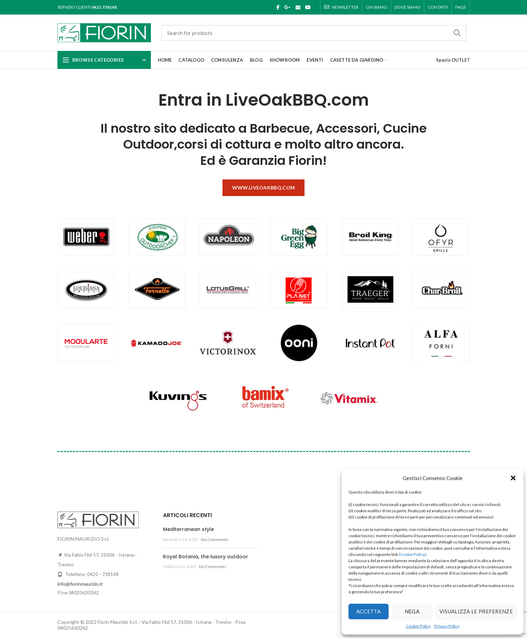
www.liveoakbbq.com (263, 187)
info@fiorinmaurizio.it (80, 584)
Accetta (368, 611)
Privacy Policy (447, 626)
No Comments (214, 539)
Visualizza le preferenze (476, 611)
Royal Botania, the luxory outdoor (205, 556)
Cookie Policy (418, 626)
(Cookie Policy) (412, 554)
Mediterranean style (188, 529)
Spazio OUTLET (453, 60)
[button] (513, 478)
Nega (412, 611)
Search (457, 33)
